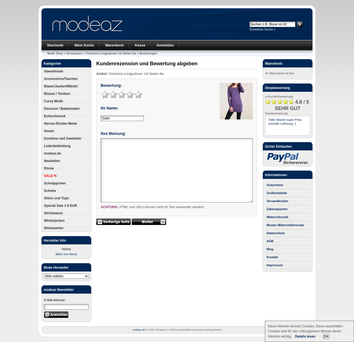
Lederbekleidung (57, 146)
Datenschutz (276, 233)
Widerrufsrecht (277, 217)
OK (326, 336)
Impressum (275, 265)
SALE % (50, 176)
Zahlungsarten (277, 209)
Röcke (49, 168)
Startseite (55, 45)
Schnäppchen (55, 183)
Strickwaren (74, 53)
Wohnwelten (53, 228)
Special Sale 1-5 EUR (60, 206)
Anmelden (165, 45)
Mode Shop (55, 53)
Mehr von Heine (66, 254)
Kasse (140, 45)
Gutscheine (275, 185)
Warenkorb (114, 45)
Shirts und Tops (56, 198)
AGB (270, 241)
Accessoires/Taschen (61, 79)
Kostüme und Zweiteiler (62, 138)
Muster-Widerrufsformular (285, 225)
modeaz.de (52, 153)
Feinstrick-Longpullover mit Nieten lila (110, 53)
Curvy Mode (53, 101)
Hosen (49, 131)
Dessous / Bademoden (62, 109)
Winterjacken (54, 221)
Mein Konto (84, 45)
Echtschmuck (55, 116)
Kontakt (272, 257)
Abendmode (53, 71)
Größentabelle (277, 193)
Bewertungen (148, 53)
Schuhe (50, 191)
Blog (270, 249)
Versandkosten (277, 201)
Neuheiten (52, 161)
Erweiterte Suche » (262, 29)
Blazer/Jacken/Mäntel (60, 86)
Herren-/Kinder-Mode (60, 124)
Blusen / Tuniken (57, 94)
